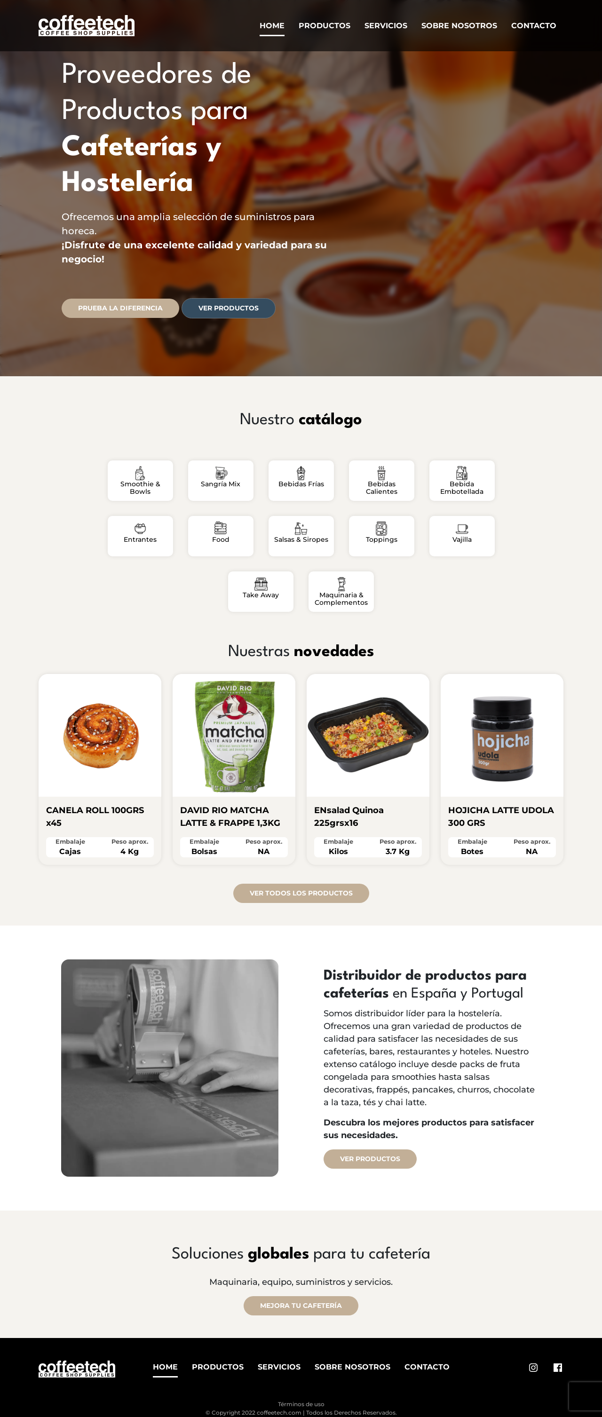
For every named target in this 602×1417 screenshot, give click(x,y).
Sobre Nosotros (459, 25)
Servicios (385, 25)
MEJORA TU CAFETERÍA (301, 1305)
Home (272, 25)
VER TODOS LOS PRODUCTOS (301, 893)
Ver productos (228, 308)
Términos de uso (301, 1404)
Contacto (533, 25)
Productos (324, 25)
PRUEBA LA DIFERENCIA (120, 308)
